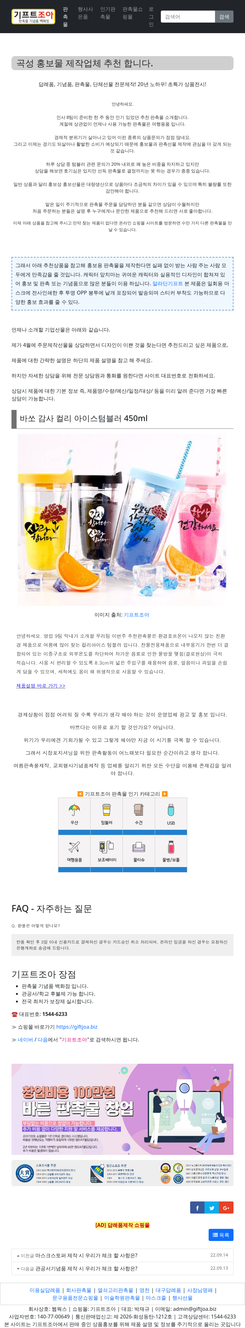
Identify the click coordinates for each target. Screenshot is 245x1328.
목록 (221, 1234)
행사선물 (182, 1297)
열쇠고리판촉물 (115, 1290)
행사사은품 (85, 12)
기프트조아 (136, 614)
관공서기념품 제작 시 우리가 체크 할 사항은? (86, 1268)
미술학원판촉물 (122, 1297)
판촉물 (65, 16)
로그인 (151, 16)
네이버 (25, 1039)
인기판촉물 (107, 12)
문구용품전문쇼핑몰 (75, 1297)
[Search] (188, 17)
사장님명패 (200, 1290)
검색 (224, 16)
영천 (144, 1290)
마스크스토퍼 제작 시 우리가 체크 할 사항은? (86, 1255)
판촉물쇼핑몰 (132, 12)
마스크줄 (156, 1297)
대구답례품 (168, 1290)
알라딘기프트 (167, 283)
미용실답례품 (45, 1290)
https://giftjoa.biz (76, 1026)
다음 (43, 1039)
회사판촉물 (79, 1290)
